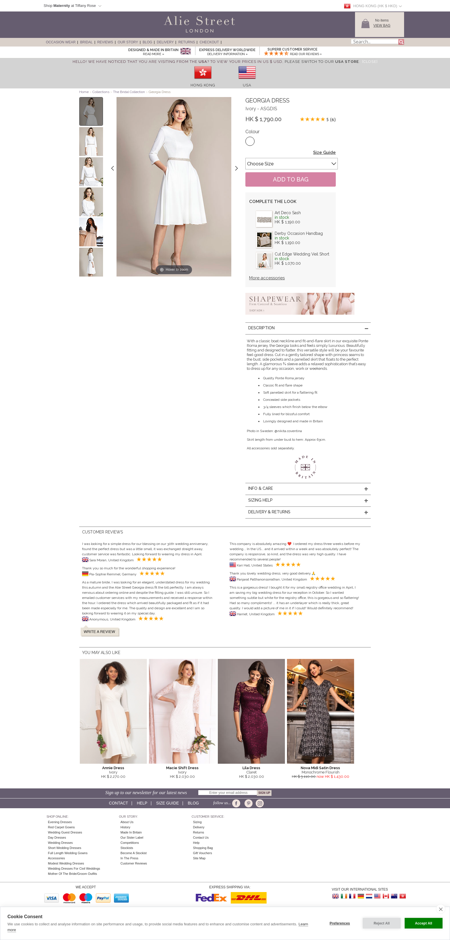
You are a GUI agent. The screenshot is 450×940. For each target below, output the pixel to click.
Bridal (86, 42)
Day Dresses (57, 837)
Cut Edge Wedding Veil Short (302, 254)
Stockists (127, 848)
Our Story (128, 42)
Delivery (165, 42)
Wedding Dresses (60, 842)
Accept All (423, 923)
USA (247, 85)
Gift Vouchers (202, 853)
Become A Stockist (134, 853)
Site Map (199, 858)
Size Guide (324, 152)
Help (142, 803)
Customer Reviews (134, 863)
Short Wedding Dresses (64, 848)
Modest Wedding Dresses (66, 863)
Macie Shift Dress (182, 768)
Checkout (209, 42)
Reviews (105, 42)
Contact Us (201, 837)
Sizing (197, 822)
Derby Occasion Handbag (299, 233)
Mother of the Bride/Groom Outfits (72, 873)
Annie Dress (113, 768)
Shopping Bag (203, 848)
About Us (127, 822)
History (125, 827)
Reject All (382, 923)
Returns (186, 42)
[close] (440, 909)
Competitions (130, 842)
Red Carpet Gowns (61, 827)
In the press (129, 858)
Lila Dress (251, 768)
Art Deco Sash (288, 212)
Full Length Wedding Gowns (68, 853)
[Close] (370, 61)
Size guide (167, 803)
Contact (118, 803)
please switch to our (322, 61)
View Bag (381, 26)
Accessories (56, 858)
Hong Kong (203, 85)
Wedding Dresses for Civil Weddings (74, 868)
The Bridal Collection (129, 92)
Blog (147, 42)
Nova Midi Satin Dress (320, 768)
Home (84, 92)
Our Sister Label (132, 837)
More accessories (267, 278)
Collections (101, 92)
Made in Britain (131, 832)
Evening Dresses (60, 822)
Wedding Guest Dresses (65, 832)
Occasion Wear (60, 42)
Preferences (340, 923)
